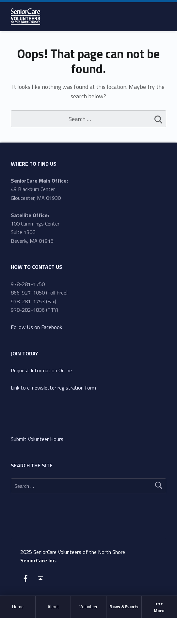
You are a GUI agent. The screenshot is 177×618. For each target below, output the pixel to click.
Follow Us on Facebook (36, 327)
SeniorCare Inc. (38, 560)
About (53, 606)
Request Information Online (41, 370)
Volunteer (88, 606)
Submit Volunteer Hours (37, 439)
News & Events (123, 606)
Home (18, 606)
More (159, 607)
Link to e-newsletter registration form (53, 387)
